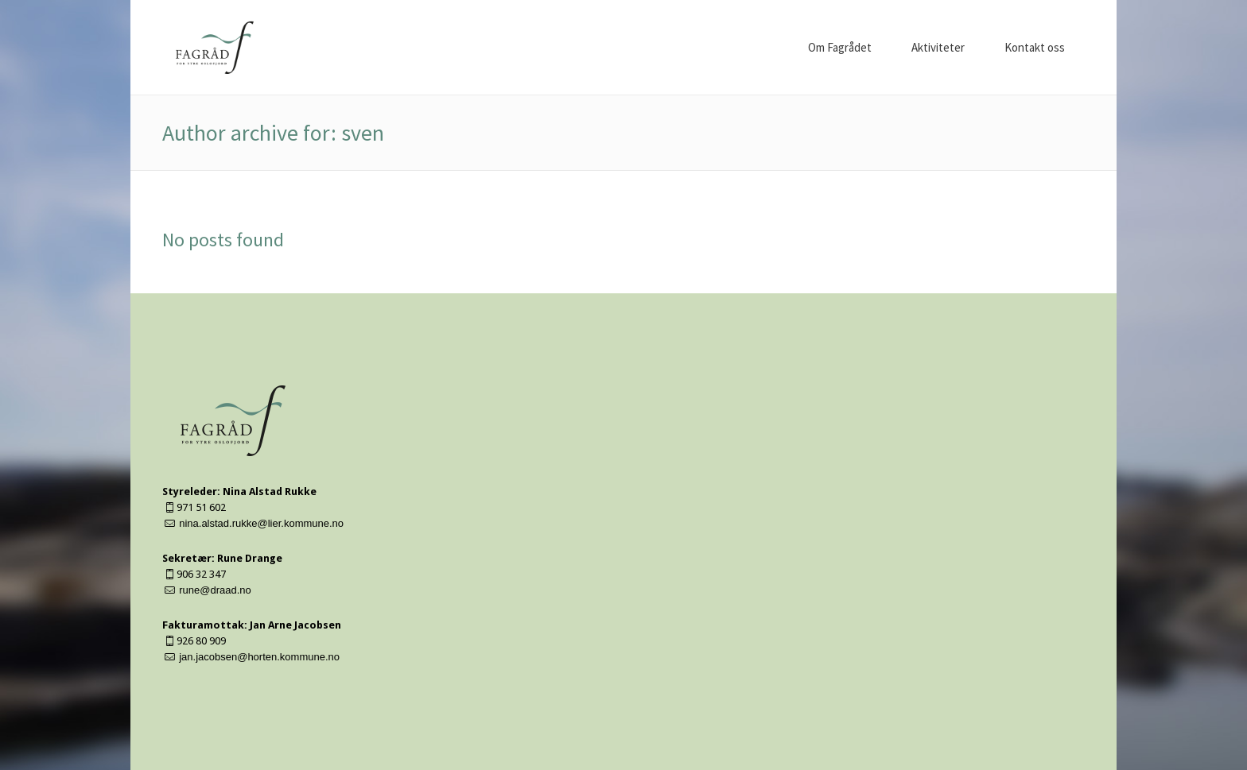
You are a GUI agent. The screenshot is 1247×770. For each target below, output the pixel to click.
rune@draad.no (215, 590)
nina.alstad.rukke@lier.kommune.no (261, 523)
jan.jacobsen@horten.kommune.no (259, 657)
